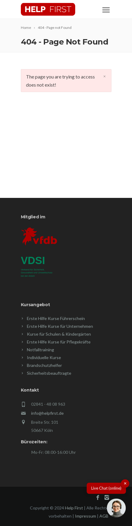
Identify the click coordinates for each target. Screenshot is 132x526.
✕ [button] (125, 483)
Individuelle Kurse (44, 357)
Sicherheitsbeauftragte (49, 373)
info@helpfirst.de (47, 413)
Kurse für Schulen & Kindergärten (59, 334)
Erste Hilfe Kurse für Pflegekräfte (59, 341)
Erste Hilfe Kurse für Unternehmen (60, 326)
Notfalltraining (40, 349)
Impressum (85, 515)
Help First (74, 507)
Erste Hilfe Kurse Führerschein (56, 318)
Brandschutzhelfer (44, 365)
